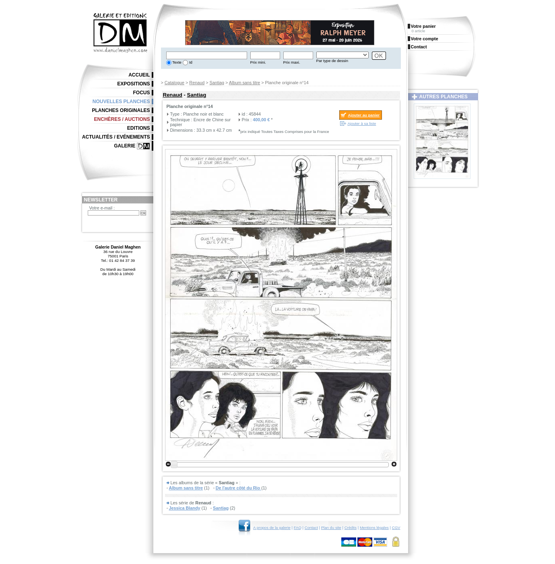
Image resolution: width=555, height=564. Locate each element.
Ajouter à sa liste (361, 123)
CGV (396, 527)
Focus (141, 92)
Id (190, 62)
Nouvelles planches (121, 101)
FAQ (297, 527)
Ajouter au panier (364, 115)
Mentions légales (374, 527)
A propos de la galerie (272, 527)
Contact (311, 527)
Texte (176, 62)
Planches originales (121, 110)
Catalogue (174, 82)
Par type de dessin (332, 60)
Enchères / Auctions (122, 119)
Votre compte (424, 38)
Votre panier (423, 26)
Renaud (196, 82)
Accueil (139, 75)
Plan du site (331, 527)
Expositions (133, 84)
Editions (138, 128)
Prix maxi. (291, 62)
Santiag (217, 82)
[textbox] (206, 55)
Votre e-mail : (102, 207)
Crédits (351, 527)
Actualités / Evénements (116, 137)
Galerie (124, 146)
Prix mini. (258, 62)
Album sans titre (244, 82)
